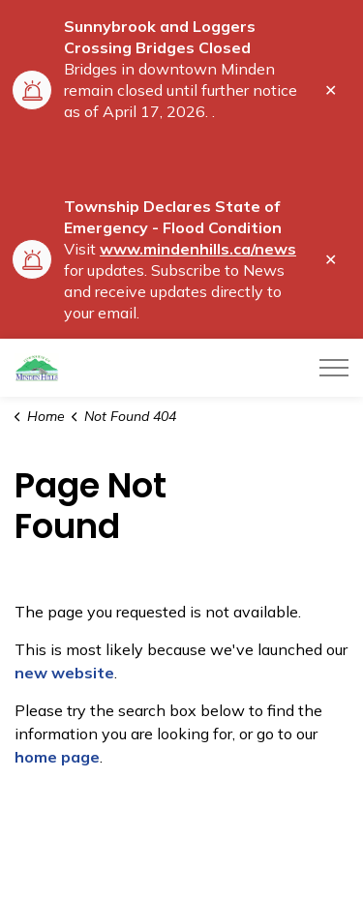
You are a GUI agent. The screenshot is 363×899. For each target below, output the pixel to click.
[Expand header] (334, 368)
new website (64, 672)
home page (57, 756)
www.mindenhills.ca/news (198, 248)
